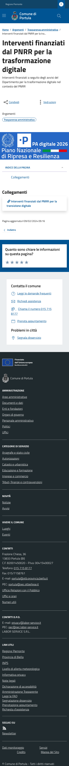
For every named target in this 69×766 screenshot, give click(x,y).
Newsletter (9, 733)
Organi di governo (13, 414)
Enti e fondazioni (12, 408)
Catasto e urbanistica (15, 464)
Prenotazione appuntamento (19, 705)
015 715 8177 (23, 568)
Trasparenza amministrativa (42, 30)
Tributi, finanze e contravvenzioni (22, 482)
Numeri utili (9, 602)
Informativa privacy (14, 674)
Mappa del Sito (50, 752)
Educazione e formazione (17, 470)
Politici (6, 426)
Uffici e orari (9, 596)
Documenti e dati (12, 403)
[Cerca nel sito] (57, 15)
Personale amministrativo (17, 420)
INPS (5, 663)
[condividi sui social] (11, 102)
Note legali (8, 680)
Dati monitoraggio (13, 747)
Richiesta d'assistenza (15, 709)
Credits (21, 752)
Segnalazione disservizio (17, 700)
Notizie (6, 502)
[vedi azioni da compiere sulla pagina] (47, 102)
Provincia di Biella (13, 657)
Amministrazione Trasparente (20, 691)
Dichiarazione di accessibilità (19, 686)
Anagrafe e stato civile (16, 452)
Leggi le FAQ (9, 696)
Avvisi (5, 508)
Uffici (5, 432)
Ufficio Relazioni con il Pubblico (21, 590)
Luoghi (6, 528)
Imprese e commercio (15, 476)
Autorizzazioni (10, 458)
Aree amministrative (14, 397)
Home (5, 30)
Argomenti (18, 30)
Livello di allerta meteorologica (21, 669)
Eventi (6, 534)
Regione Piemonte (14, 4)
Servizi (43, 747)
